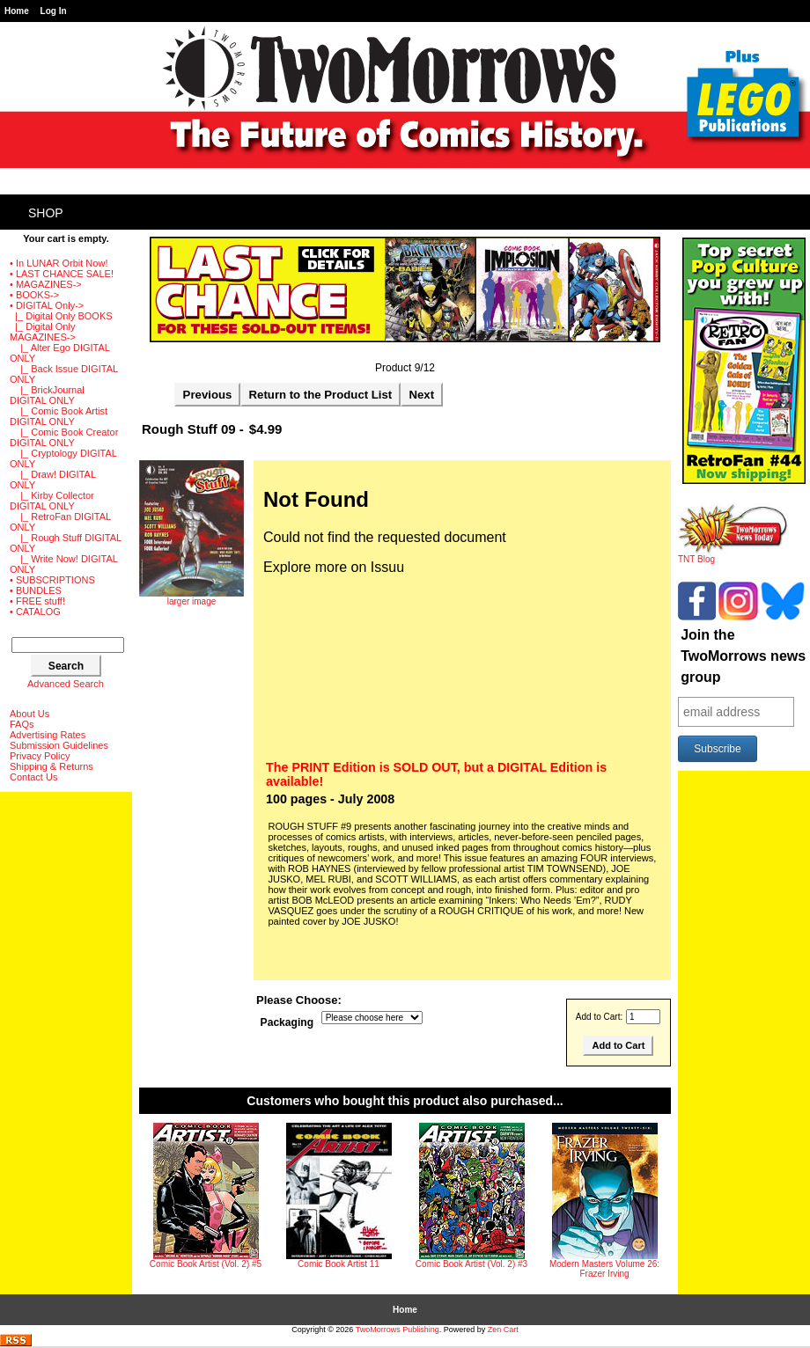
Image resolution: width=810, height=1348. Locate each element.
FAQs (22, 724)
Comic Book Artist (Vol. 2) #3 (471, 1264)
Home (16, 11)
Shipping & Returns (51, 766)
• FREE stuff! (37, 601)
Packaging (287, 1022)
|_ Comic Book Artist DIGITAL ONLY (58, 416)
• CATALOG (35, 611)
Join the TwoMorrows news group (743, 656)
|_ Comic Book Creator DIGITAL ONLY (64, 437)
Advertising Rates (47, 734)
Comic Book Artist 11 (338, 1264)
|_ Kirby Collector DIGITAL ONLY (52, 500)
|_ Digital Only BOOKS (61, 316)
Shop (45, 213)
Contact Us (33, 777)
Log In (53, 11)
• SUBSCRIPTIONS (52, 580)
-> (47, 305)
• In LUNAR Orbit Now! (58, 263)
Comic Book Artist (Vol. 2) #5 (205, 1264)
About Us (29, 713)
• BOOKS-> (34, 294)
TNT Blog (733, 555)
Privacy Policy (40, 756)
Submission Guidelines (59, 745)
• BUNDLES (36, 590)
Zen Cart (503, 1329)
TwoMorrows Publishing (397, 1329)
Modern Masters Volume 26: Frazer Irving (604, 1268)
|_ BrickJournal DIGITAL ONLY (47, 395)
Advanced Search (65, 683)
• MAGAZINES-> (46, 284)
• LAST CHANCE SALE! (62, 273)
